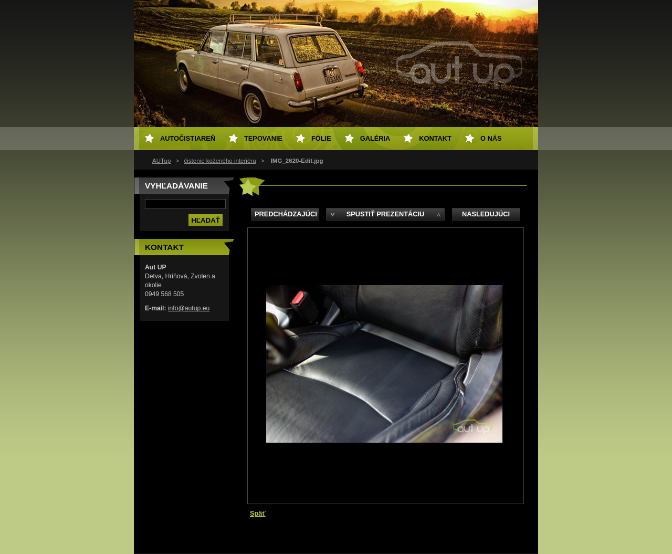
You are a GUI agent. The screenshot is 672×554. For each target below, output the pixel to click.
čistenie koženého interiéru (220, 161)
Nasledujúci (486, 214)
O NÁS (491, 138)
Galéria (375, 138)
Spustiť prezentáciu (385, 214)
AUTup (161, 161)
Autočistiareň (187, 138)
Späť (258, 513)
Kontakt (435, 138)
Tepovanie (263, 138)
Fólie (321, 138)
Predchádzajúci (286, 214)
